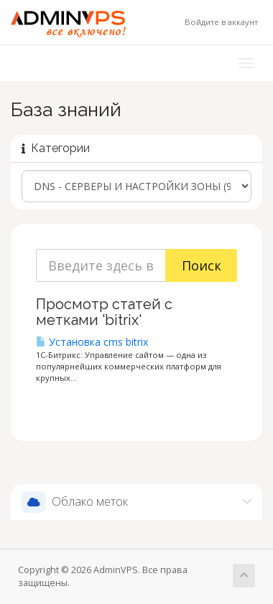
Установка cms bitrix (92, 342)
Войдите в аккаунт (221, 21)
